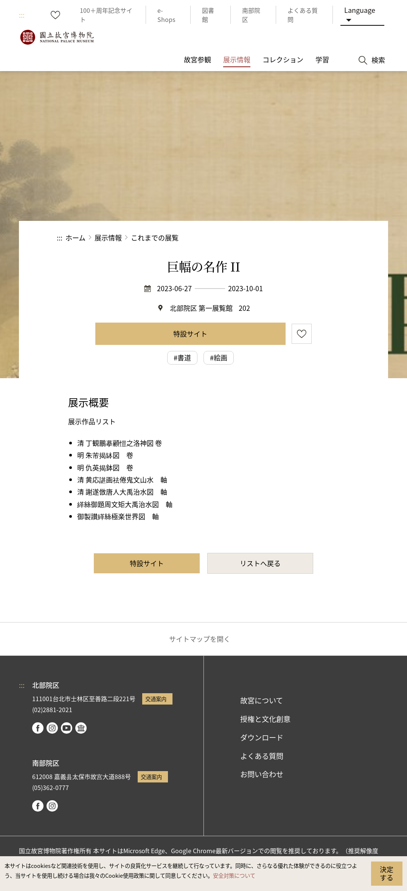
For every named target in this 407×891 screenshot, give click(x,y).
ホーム (75, 237)
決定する (386, 873)
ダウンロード (261, 737)
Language (359, 10)
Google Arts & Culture (81, 728)
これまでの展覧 (155, 237)
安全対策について (234, 875)
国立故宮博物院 (57, 37)
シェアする (267, 237)
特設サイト (190, 333)
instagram (52, 728)
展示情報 (108, 237)
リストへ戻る (260, 563)
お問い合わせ (261, 774)
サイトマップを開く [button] (199, 639)
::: (22, 15)
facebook (37, 728)
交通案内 (155, 699)
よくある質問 (261, 756)
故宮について (261, 700)
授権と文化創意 (265, 719)
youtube (66, 728)
